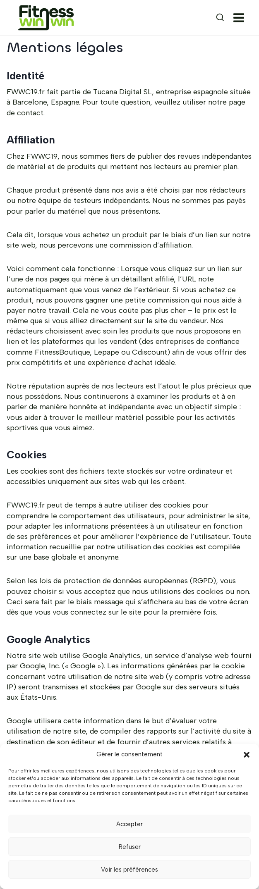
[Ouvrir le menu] (240, 18)
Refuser (130, 847)
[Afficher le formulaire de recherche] (213, 17)
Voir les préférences (129, 869)
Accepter (129, 824)
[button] (246, 755)
